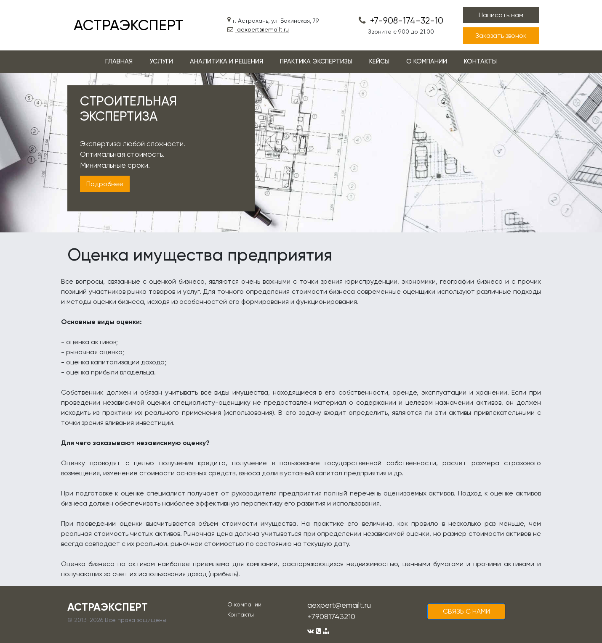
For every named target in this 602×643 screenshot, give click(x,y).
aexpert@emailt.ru (258, 29)
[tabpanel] (301, 152)
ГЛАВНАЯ (119, 61)
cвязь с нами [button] (466, 611)
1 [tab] (301, 225)
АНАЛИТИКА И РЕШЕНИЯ (226, 61)
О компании (244, 604)
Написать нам (501, 15)
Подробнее (104, 184)
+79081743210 (331, 616)
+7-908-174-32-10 (401, 21)
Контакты (240, 614)
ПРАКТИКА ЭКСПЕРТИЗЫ (316, 61)
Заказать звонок (501, 36)
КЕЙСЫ (379, 61)
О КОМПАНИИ (426, 61)
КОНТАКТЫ (480, 61)
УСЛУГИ (161, 61)
